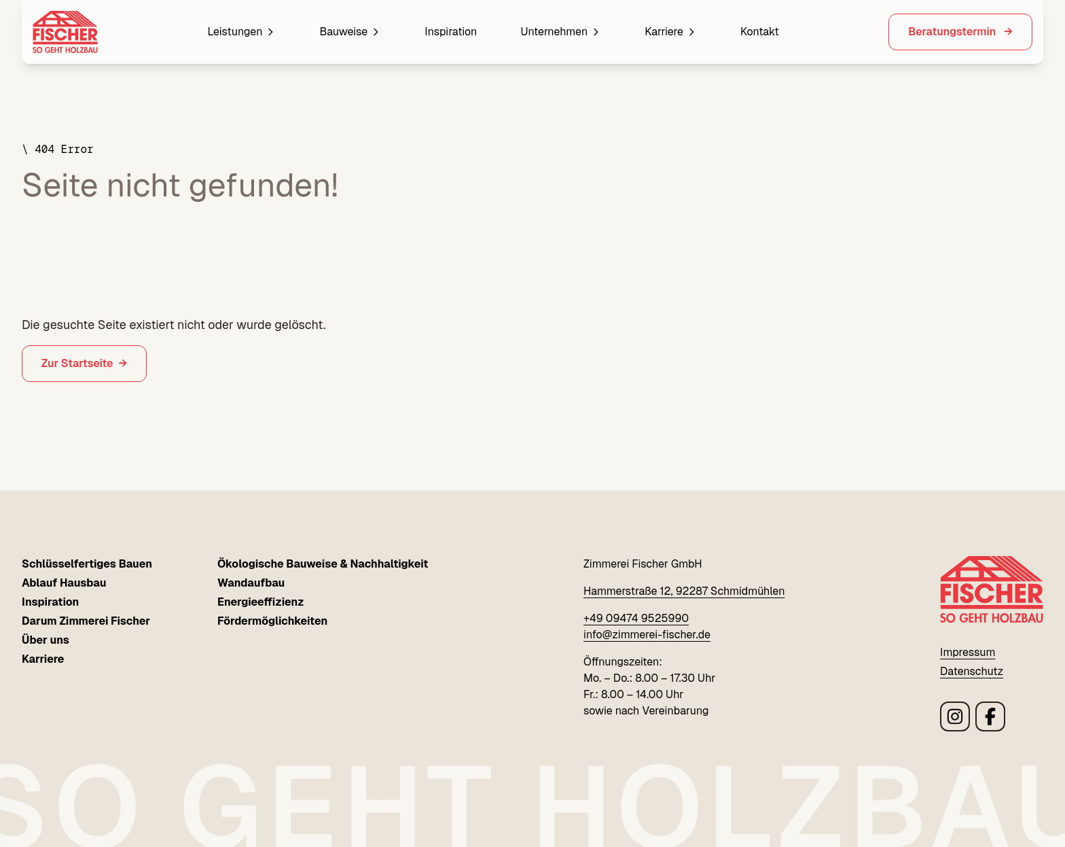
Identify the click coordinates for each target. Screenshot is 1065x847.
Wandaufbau (251, 583)
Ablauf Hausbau (64, 583)
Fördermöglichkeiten (272, 621)
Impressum (967, 652)
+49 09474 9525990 (636, 618)
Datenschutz (971, 671)
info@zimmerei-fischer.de (646, 634)
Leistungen (241, 31)
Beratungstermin (953, 31)
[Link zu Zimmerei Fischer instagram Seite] (955, 716)
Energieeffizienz (260, 602)
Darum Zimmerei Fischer (86, 621)
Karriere (671, 31)
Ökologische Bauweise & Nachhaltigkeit (323, 564)
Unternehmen (560, 31)
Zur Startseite (77, 363)
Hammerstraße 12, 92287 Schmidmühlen (683, 591)
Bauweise (350, 31)
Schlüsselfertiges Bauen (87, 564)
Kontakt (759, 31)
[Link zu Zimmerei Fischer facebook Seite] (990, 716)
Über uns (45, 640)
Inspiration (451, 31)
